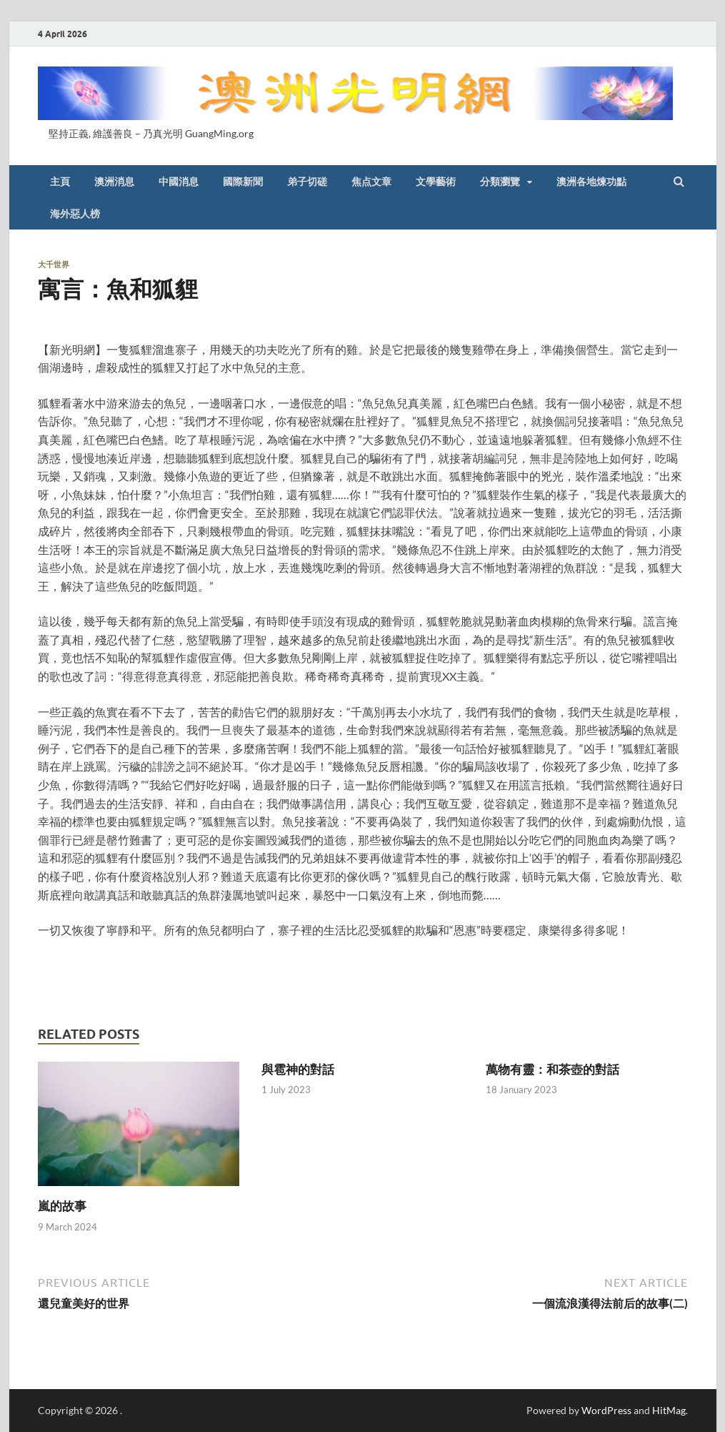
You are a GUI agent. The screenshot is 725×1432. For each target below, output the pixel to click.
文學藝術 (436, 181)
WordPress (606, 1410)
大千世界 (53, 265)
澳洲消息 (114, 181)
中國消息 (179, 181)
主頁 (60, 181)
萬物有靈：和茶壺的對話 (552, 1069)
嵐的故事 (62, 1205)
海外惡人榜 (75, 213)
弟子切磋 (307, 181)
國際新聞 (243, 181)
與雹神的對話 (297, 1069)
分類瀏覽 (500, 181)
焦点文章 (371, 181)
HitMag (669, 1410)
